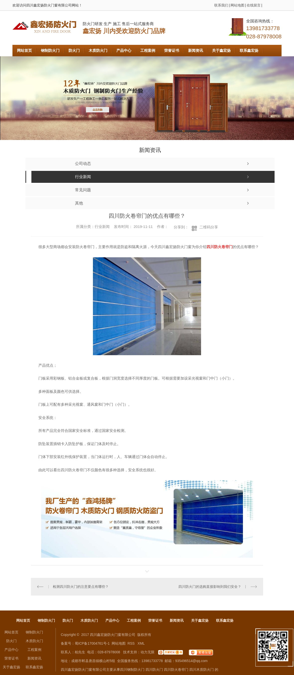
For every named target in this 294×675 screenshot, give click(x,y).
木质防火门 (98, 50)
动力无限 (147, 652)
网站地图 (237, 5)
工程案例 (147, 50)
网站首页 (24, 50)
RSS (132, 643)
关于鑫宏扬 (221, 50)
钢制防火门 (50, 50)
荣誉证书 (171, 50)
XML (141, 643)
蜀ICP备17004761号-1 (92, 643)
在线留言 (254, 5)
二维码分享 (208, 227)
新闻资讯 (195, 50)
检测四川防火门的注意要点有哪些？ (81, 587)
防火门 (74, 50)
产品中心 (123, 50)
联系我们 (221, 5)
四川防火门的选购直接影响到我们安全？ (209, 587)
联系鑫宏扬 (249, 50)
